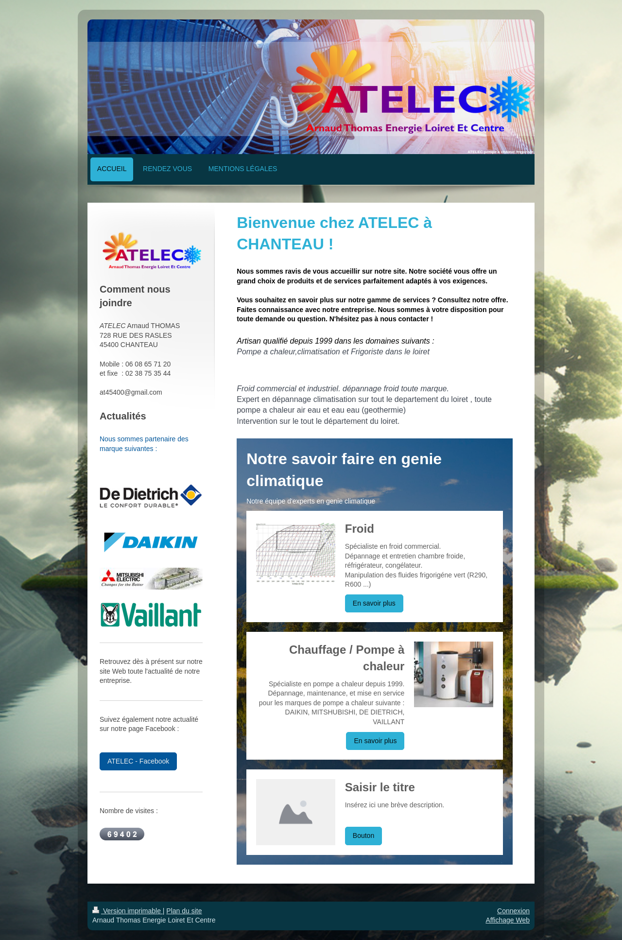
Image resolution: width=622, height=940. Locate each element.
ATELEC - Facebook (138, 761)
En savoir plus (374, 603)
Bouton (363, 835)
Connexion (513, 911)
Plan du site (184, 911)
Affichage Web (507, 920)
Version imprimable (127, 911)
